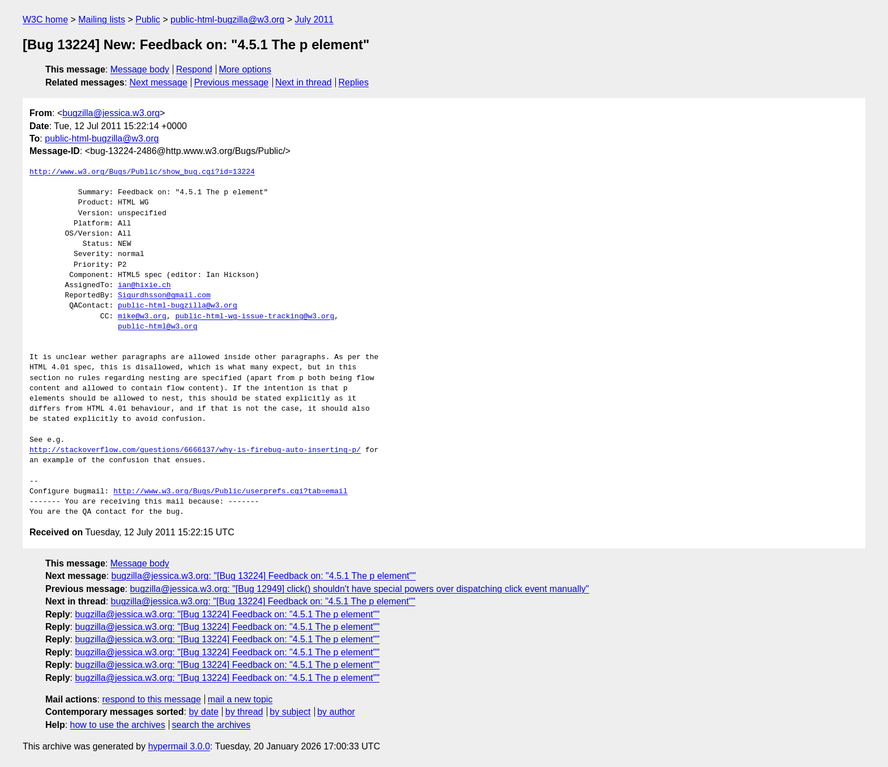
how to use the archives (117, 725)
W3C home (45, 19)
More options (245, 69)
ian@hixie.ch (144, 285)
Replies (354, 82)
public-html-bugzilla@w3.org (227, 19)
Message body (139, 69)
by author (336, 712)
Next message (158, 82)
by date (203, 712)
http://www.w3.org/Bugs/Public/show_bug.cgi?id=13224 (142, 172)
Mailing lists (101, 19)
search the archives (211, 725)
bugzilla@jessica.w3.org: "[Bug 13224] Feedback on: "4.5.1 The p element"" (264, 576)
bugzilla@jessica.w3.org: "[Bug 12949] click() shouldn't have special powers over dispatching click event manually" (359, 589)
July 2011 (314, 19)
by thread (244, 712)
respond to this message (151, 699)
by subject (290, 712)
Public (147, 19)
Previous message (231, 82)
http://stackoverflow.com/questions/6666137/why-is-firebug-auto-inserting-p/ (195, 450)
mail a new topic (240, 699)
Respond (194, 69)
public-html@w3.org (157, 327)
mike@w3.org (142, 317)
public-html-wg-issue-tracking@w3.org (254, 317)
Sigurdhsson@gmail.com (164, 296)
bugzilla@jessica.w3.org (111, 113)
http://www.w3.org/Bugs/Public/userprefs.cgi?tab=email (230, 492)
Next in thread (303, 82)
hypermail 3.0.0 (179, 746)
